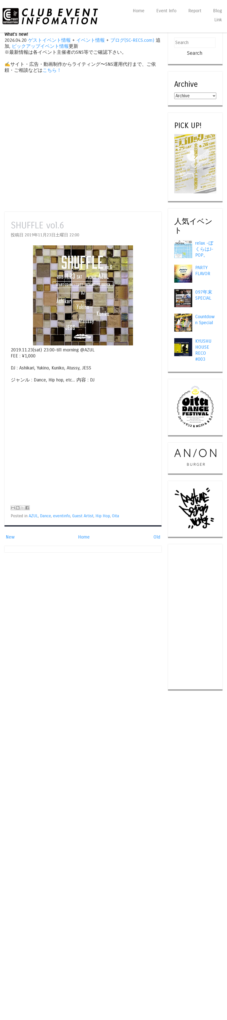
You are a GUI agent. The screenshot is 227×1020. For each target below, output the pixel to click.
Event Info (166, 11)
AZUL (33, 516)
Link (218, 20)
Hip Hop (103, 516)
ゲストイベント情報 (49, 40)
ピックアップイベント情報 (40, 46)
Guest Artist (83, 516)
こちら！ (52, 70)
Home (138, 11)
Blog (217, 11)
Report (194, 11)
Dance (45, 516)
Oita (115, 516)
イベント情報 (90, 40)
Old (157, 537)
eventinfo (61, 516)
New (10, 537)
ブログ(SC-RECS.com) (132, 40)
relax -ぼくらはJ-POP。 (204, 249)
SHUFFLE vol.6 (37, 225)
